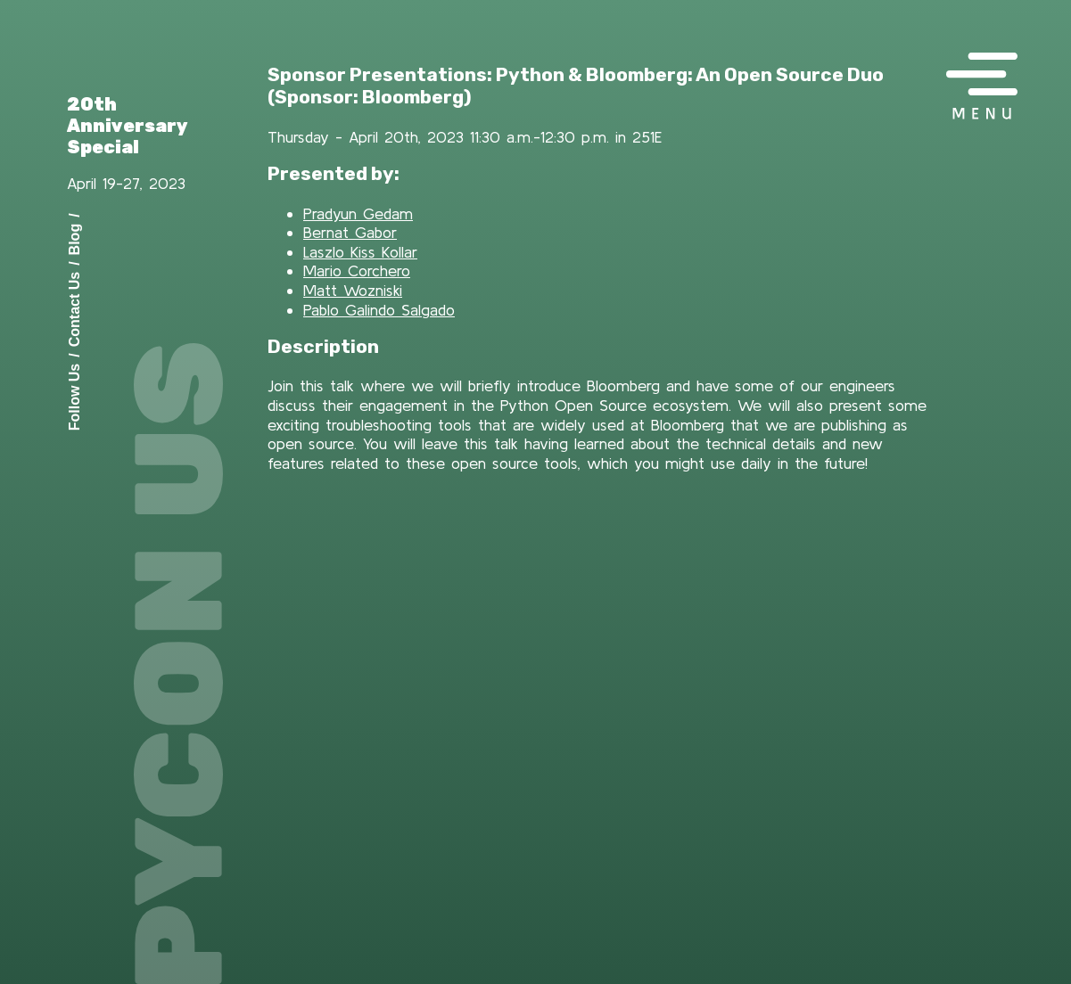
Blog (74, 239)
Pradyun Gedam (358, 213)
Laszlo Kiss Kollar (360, 251)
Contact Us (74, 308)
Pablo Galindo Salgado (379, 309)
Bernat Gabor (350, 232)
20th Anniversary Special (127, 126)
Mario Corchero (356, 270)
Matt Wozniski (352, 290)
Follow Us (74, 396)
